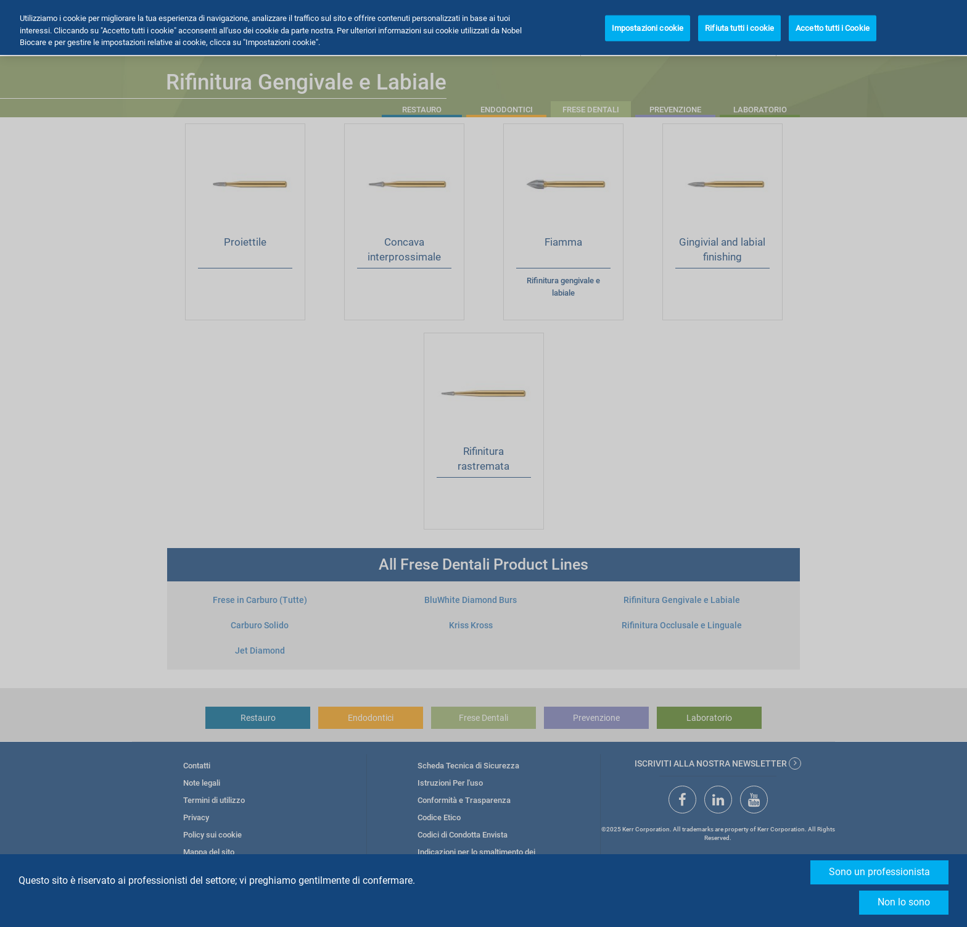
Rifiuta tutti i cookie (739, 28)
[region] (483, 27)
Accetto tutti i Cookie (833, 28)
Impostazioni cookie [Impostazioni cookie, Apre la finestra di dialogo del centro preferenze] (647, 28)
